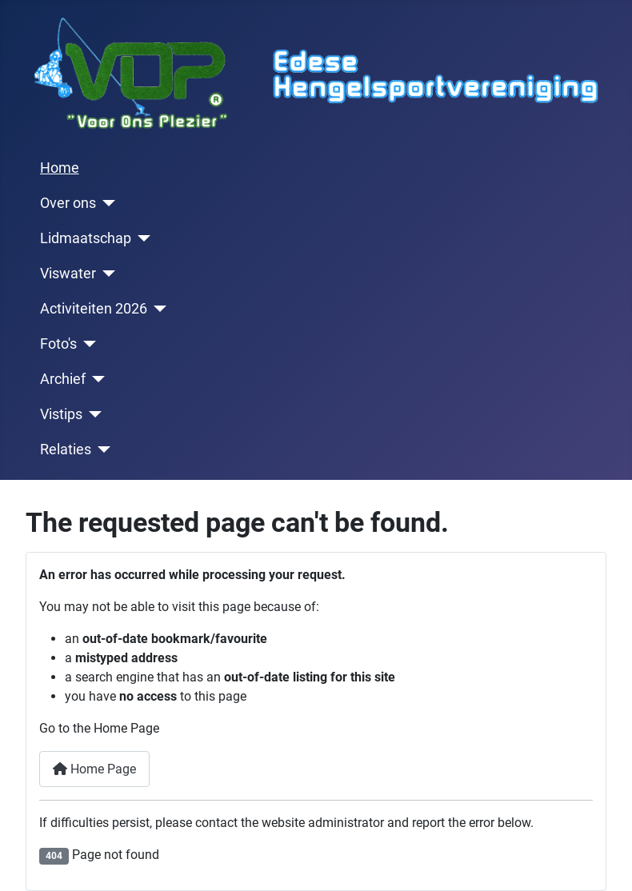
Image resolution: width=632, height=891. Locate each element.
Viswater (68, 274)
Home (59, 168)
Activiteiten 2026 (93, 309)
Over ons (68, 203)
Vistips (61, 414)
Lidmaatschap (85, 238)
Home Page (94, 769)
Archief (63, 379)
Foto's (58, 344)
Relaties (65, 449)
